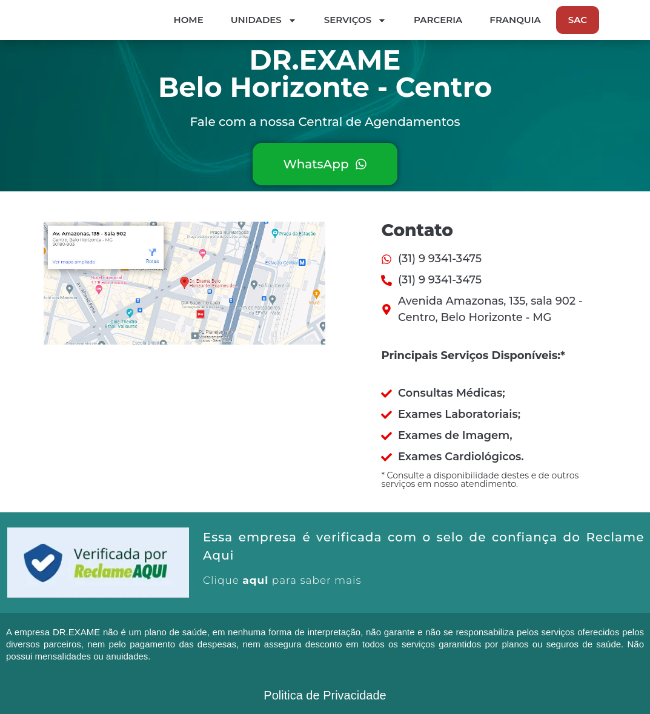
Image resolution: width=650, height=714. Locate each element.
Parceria (546, 20)
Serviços (463, 20)
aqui (255, 581)
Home (296, 20)
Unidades (372, 20)
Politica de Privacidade (325, 696)
